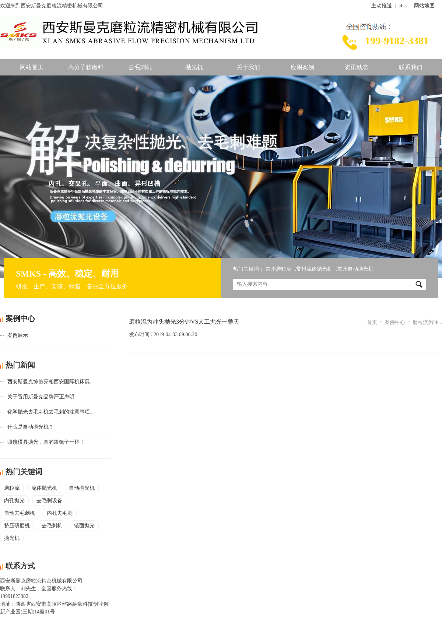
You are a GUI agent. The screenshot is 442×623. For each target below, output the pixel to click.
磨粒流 (12, 488)
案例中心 (395, 322)
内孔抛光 (14, 500)
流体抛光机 (44, 488)
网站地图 (424, 5)
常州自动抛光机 (355, 269)
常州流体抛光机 (314, 269)
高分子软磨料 (86, 67)
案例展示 (17, 335)
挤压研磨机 (17, 525)
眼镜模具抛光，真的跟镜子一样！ (46, 442)
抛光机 (194, 67)
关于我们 (248, 67)
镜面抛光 (84, 525)
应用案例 (302, 67)
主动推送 (381, 5)
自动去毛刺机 (19, 513)
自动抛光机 (82, 488)
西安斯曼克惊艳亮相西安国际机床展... (50, 381)
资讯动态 (356, 67)
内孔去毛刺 (60, 513)
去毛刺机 (140, 67)
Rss (403, 5)
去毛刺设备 (49, 500)
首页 (372, 322)
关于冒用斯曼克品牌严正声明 (40, 397)
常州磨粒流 (278, 269)
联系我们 (410, 67)
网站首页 (31, 67)
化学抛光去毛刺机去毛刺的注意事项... (50, 412)
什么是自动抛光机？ (30, 427)
